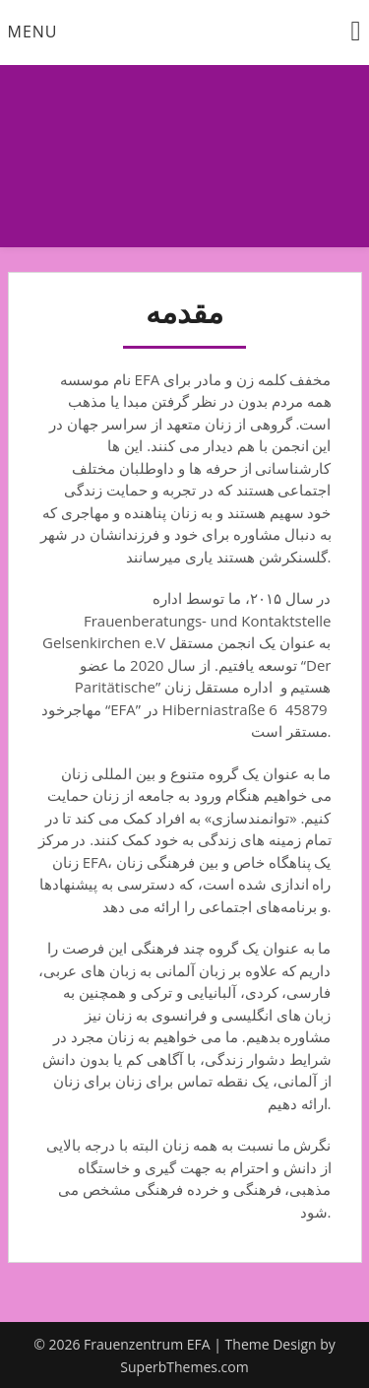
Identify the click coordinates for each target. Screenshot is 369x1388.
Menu (33, 31)
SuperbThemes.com (184, 1366)
